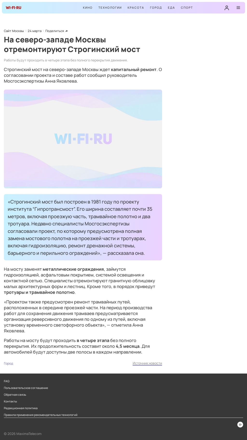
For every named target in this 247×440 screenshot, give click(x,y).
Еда (171, 8)
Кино (88, 8)
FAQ (6, 381)
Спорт (187, 8)
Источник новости (147, 363)
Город (156, 8)
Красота (136, 8)
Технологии (110, 8)
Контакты (10, 401)
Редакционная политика (21, 408)
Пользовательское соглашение (26, 388)
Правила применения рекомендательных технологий (40, 415)
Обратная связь (15, 395)
